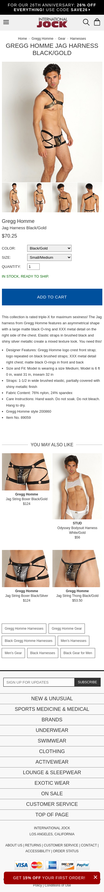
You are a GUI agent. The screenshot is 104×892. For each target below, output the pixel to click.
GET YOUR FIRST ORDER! (56, 877)
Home (22, 39)
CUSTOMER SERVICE (61, 845)
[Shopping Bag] (97, 22)
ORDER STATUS (65, 851)
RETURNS (33, 845)
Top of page (52, 815)
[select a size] (49, 257)
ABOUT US (13, 845)
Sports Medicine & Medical (52, 709)
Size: (6, 257)
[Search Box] (86, 22)
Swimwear (52, 741)
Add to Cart (52, 297)
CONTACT (89, 845)
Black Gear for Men (78, 653)
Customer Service (52, 804)
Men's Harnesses (73, 641)
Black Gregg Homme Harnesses (28, 641)
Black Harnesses (42, 653)
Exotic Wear (51, 783)
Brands (52, 719)
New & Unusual (52, 698)
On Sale (52, 793)
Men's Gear (13, 653)
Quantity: (11, 267)
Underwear (52, 730)
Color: (9, 248)
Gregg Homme (18, 221)
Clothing (52, 751)
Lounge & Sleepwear (52, 772)
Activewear (52, 762)
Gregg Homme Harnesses (24, 629)
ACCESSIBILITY (38, 851)
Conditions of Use (58, 885)
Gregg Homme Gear (67, 629)
